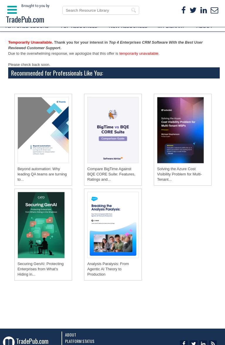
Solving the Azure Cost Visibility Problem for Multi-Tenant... (179, 174)
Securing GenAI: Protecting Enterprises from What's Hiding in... (41, 269)
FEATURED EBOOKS (27, 26)
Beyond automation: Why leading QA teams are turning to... (42, 174)
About (70, 335)
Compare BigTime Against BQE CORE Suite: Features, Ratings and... (111, 174)
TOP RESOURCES (78, 26)
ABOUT (205, 26)
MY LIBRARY (171, 26)
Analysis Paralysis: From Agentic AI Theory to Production (108, 269)
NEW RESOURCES (128, 26)
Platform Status (79, 341)
